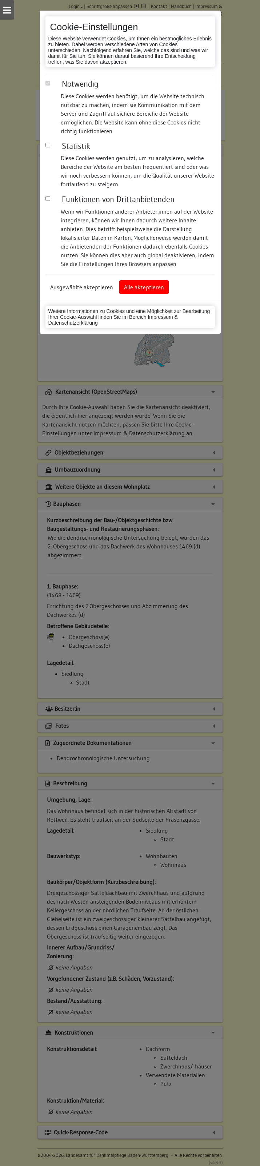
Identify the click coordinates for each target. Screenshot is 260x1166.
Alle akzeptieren (144, 287)
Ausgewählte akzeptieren (81, 287)
